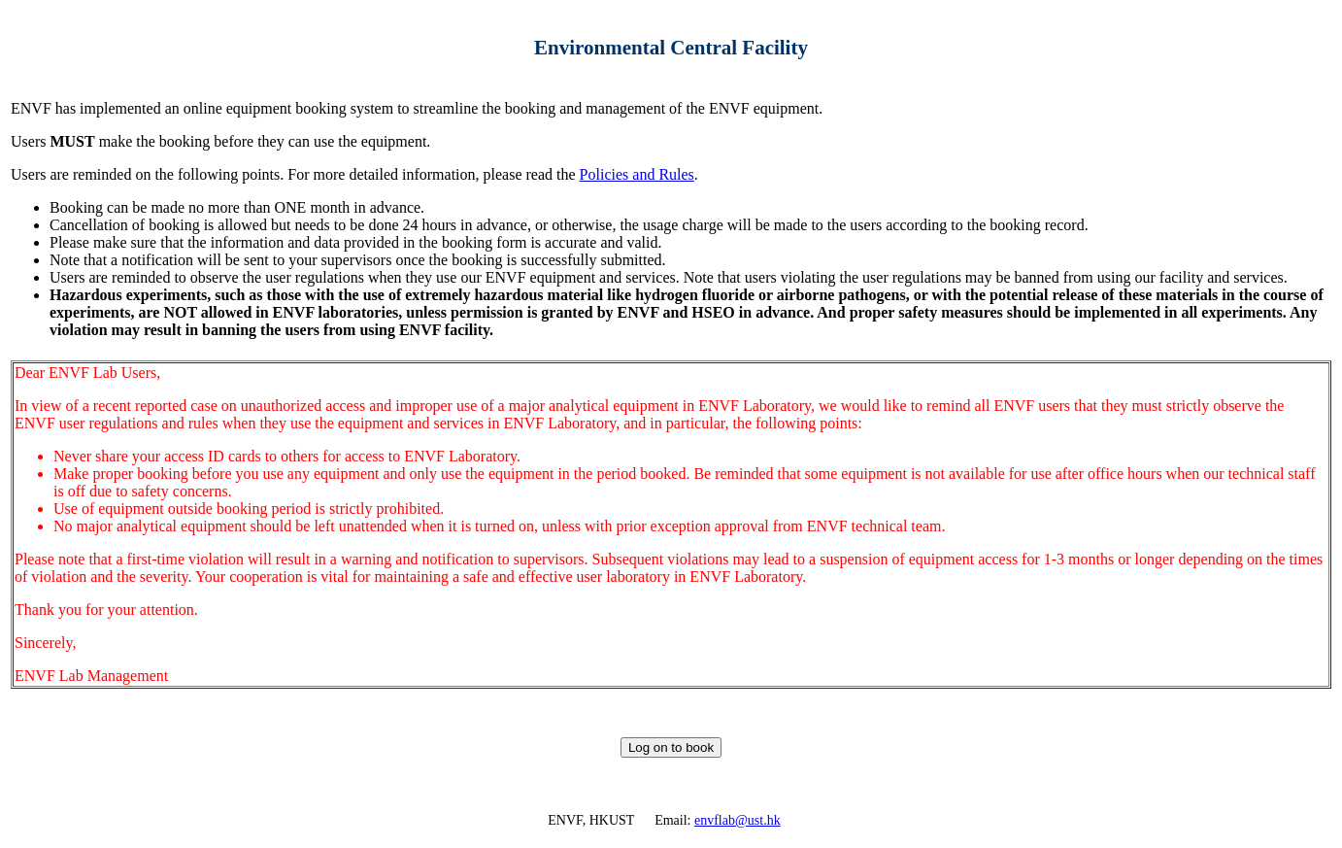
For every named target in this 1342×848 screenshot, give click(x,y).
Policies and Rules (637, 174)
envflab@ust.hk (737, 820)
